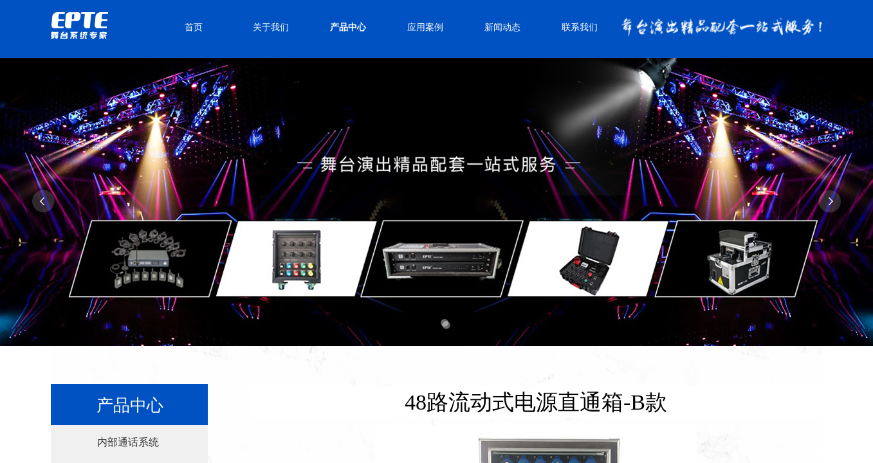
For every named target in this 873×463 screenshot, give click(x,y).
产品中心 (348, 27)
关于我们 (271, 27)
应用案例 (425, 27)
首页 (194, 27)
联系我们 (580, 27)
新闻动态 (502, 27)
